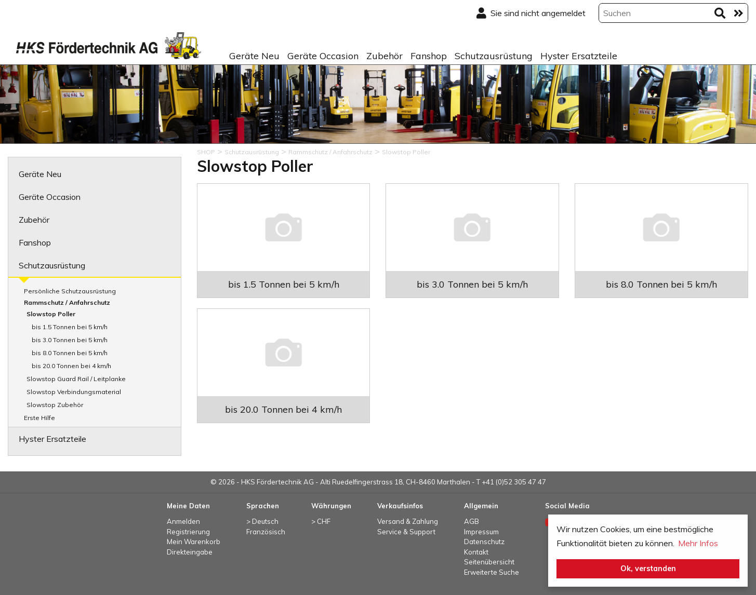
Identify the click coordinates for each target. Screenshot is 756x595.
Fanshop (428, 56)
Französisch (265, 532)
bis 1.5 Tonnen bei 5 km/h (70, 327)
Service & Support (406, 532)
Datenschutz (484, 541)
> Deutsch (262, 521)
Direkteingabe (190, 552)
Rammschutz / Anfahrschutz (67, 302)
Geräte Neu (254, 56)
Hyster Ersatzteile (578, 56)
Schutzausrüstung (494, 56)
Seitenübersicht (489, 562)
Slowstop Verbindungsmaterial (73, 392)
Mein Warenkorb (193, 541)
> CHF (320, 521)
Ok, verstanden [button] (648, 568)
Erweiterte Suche (491, 572)
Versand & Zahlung (407, 521)
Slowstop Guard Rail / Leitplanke (76, 379)
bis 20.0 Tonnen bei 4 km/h (71, 366)
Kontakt (476, 552)
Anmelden (183, 521)
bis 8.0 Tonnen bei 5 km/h (70, 353)
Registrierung (188, 532)
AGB (471, 521)
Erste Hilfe (39, 418)
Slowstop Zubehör (54, 405)
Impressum (481, 532)
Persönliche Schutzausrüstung (70, 291)
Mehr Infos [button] (698, 543)
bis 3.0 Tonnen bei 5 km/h (70, 340)
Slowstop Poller (50, 314)
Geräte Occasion (323, 56)
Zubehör (384, 56)
